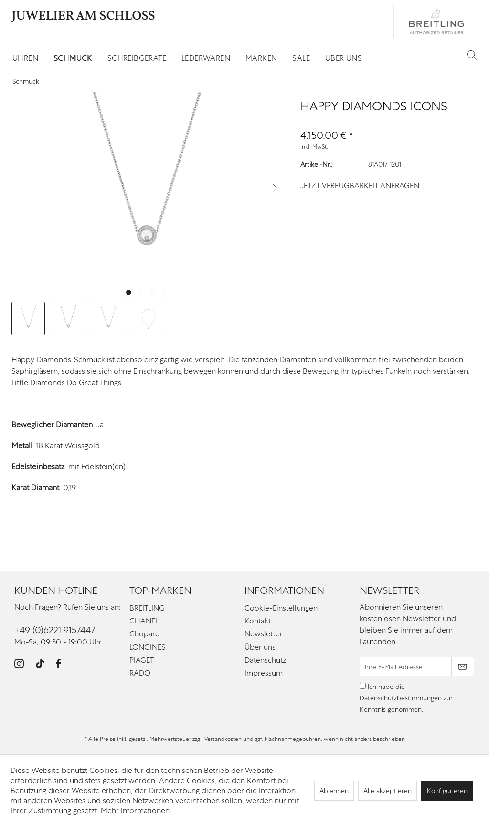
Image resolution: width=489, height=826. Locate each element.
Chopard (144, 634)
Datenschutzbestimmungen (401, 698)
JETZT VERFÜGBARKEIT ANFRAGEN (359, 186)
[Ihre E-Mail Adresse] (406, 666)
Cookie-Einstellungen (281, 608)
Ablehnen (334, 790)
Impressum (263, 673)
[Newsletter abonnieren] (462, 666)
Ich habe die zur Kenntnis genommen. (406, 698)
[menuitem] (25, 58)
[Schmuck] (73, 58)
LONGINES (147, 647)
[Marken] (261, 58)
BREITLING (147, 608)
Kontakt (257, 621)
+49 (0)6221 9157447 (54, 630)
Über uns (260, 647)
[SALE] (301, 58)
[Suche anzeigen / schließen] (472, 54)
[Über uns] (344, 58)
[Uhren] (25, 58)
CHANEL (144, 621)
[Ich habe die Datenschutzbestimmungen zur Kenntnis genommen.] (363, 686)
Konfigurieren (447, 790)
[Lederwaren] (206, 58)
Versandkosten (223, 739)
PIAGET (141, 660)
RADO (139, 673)
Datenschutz (265, 660)
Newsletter (263, 634)
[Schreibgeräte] (137, 58)
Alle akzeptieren (387, 790)
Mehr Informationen (135, 810)
